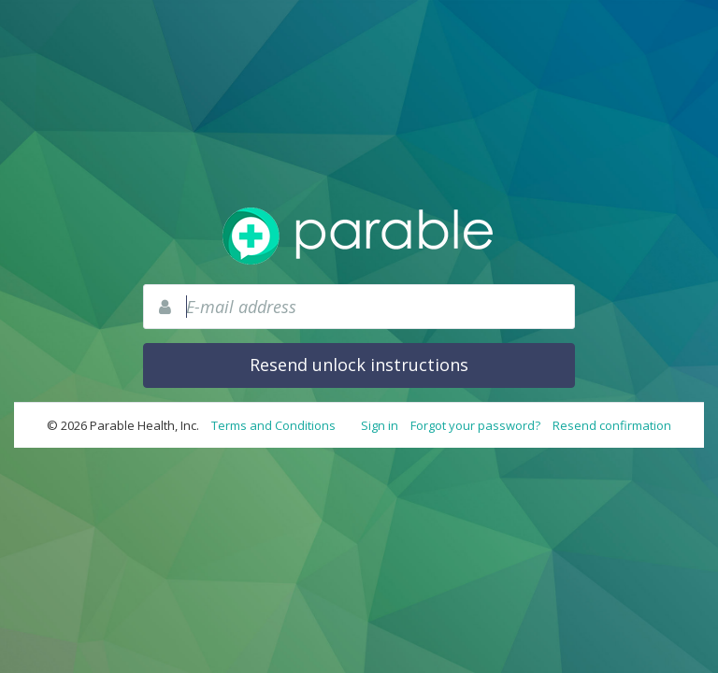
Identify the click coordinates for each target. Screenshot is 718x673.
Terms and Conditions (273, 425)
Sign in (379, 425)
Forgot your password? (475, 425)
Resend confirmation (612, 425)
